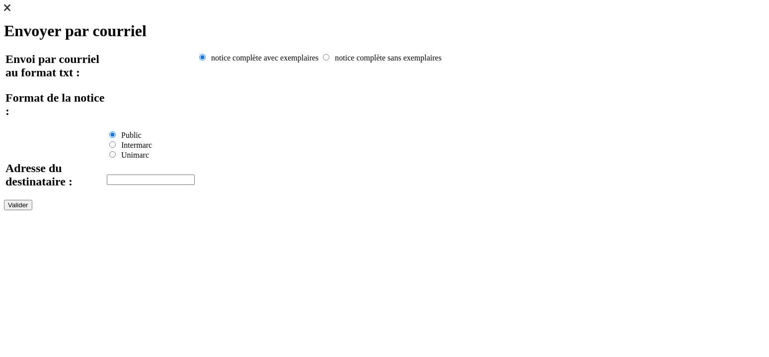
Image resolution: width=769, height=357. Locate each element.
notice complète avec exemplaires (258, 58)
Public (125, 135)
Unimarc (129, 155)
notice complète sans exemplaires (382, 58)
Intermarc (130, 145)
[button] (7, 8)
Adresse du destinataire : (39, 175)
